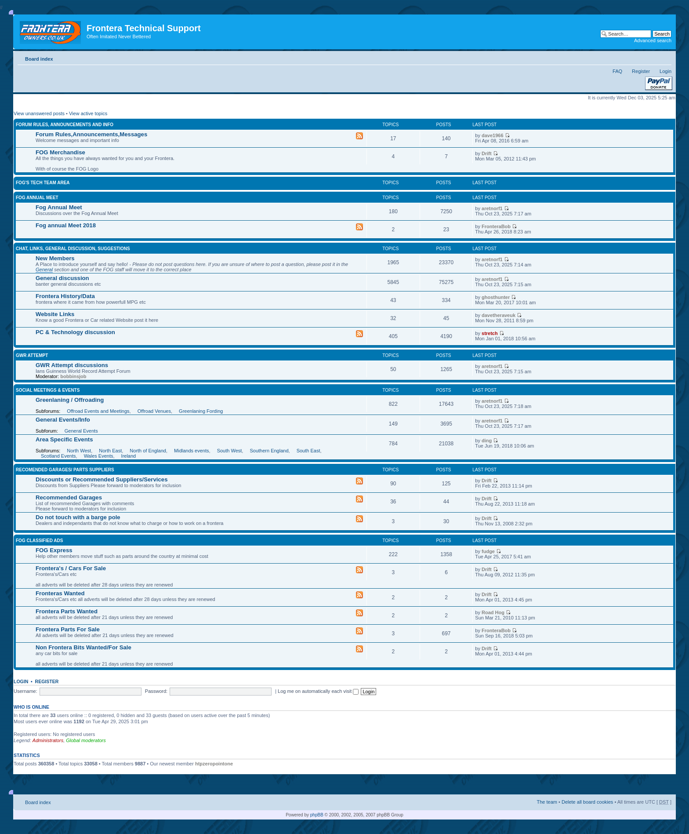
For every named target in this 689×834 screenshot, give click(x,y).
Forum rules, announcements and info (64, 124)
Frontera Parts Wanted (67, 611)
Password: (156, 691)
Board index (39, 59)
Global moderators (86, 740)
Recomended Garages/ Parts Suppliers (65, 469)
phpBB (316, 814)
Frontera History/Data (65, 296)
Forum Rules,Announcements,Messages (91, 134)
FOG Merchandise (60, 152)
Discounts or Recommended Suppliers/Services (101, 479)
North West (79, 450)
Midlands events (191, 450)
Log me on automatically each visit (318, 691)
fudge (488, 551)
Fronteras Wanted (60, 593)
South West (229, 450)
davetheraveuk (498, 315)
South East (308, 450)
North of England (148, 450)
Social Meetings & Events (48, 390)
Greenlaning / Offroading (70, 400)
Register (641, 71)
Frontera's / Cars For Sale (71, 568)
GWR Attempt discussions (72, 365)
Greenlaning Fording (201, 411)
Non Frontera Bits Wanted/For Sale (83, 647)
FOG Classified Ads (39, 540)
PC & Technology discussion (75, 332)
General (44, 269)
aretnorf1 (492, 208)
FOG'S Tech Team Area (43, 182)
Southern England (269, 450)
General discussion (62, 278)
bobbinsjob (73, 376)
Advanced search (652, 40)
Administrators (48, 740)
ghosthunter (496, 297)
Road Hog (493, 612)
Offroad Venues (154, 411)
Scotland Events (58, 456)
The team (547, 802)
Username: (25, 691)
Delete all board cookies (587, 802)
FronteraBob (496, 226)
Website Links (55, 314)
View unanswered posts (39, 113)
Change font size (665, 57)
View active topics (88, 113)
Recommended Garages (69, 497)
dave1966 (493, 135)
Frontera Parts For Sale (68, 629)
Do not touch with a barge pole (78, 517)
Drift (487, 153)
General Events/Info (63, 419)
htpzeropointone (214, 763)
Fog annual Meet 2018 (66, 225)
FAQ (617, 71)
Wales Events (98, 456)
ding (487, 440)
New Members (55, 258)
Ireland (128, 456)
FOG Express (54, 550)
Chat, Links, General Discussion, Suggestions (73, 248)
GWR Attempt (32, 355)
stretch (490, 333)
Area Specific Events (64, 439)
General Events (81, 430)
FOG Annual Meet (37, 197)
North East (110, 450)
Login (665, 71)
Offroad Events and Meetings (98, 411)
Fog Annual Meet (59, 207)
